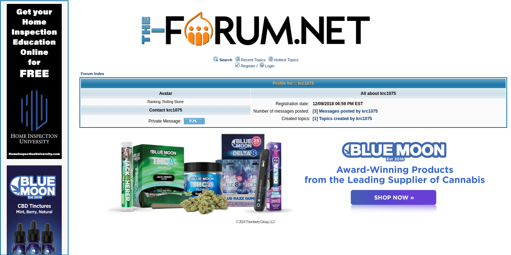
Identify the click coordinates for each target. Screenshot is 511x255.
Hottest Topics (286, 60)
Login (267, 66)
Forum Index (92, 74)
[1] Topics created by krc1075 (342, 118)
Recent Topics (253, 60)
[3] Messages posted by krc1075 (345, 111)
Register (245, 66)
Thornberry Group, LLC (260, 222)
